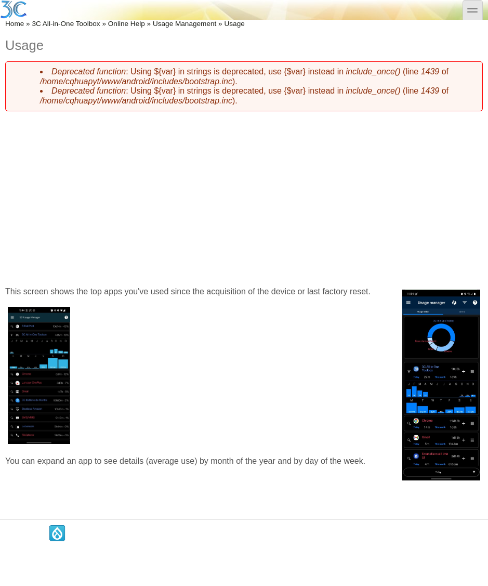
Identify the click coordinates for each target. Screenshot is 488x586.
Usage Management (184, 24)
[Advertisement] (244, 192)
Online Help (126, 24)
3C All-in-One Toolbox (66, 24)
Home (14, 24)
